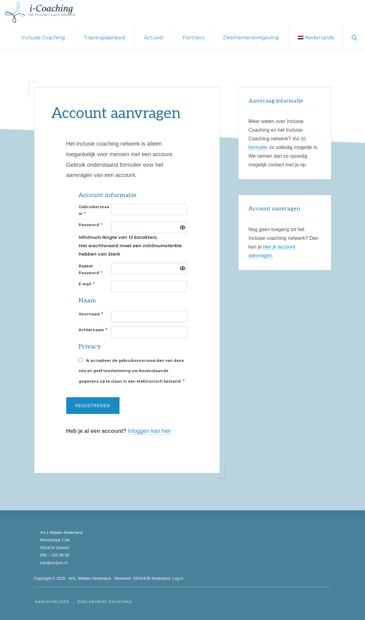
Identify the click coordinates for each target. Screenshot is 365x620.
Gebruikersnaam (94, 210)
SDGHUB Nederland (151, 578)
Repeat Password (90, 269)
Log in (177, 578)
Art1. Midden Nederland (89, 578)
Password (90, 225)
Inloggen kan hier (149, 431)
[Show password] (182, 227)
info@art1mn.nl (53, 563)
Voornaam (91, 314)
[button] (354, 37)
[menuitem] (316, 37)
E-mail (86, 284)
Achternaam (93, 330)
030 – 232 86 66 (54, 555)
